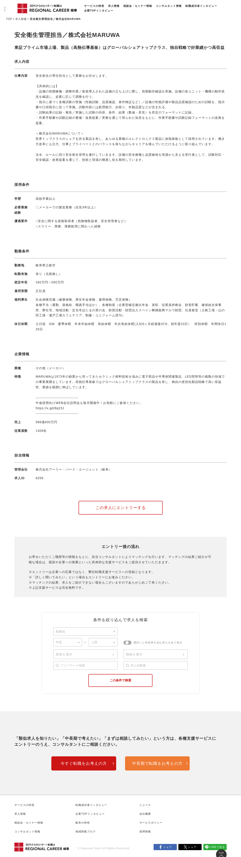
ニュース (145, 805)
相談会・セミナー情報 (137, 6)
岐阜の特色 (82, 822)
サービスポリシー (150, 822)
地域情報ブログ (85, 831)
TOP (9, 19)
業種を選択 (64, 654)
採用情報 (145, 831)
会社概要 (145, 813)
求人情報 (114, 6)
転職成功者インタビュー (201, 6)
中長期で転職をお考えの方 (157, 763)
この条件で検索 (120, 680)
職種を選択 (134, 654)
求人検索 (21, 19)
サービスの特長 (94, 6)
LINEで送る (217, 847)
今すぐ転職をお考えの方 (84, 763)
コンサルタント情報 (169, 6)
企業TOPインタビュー (98, 10)
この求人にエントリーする (120, 507)
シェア (167, 847)
